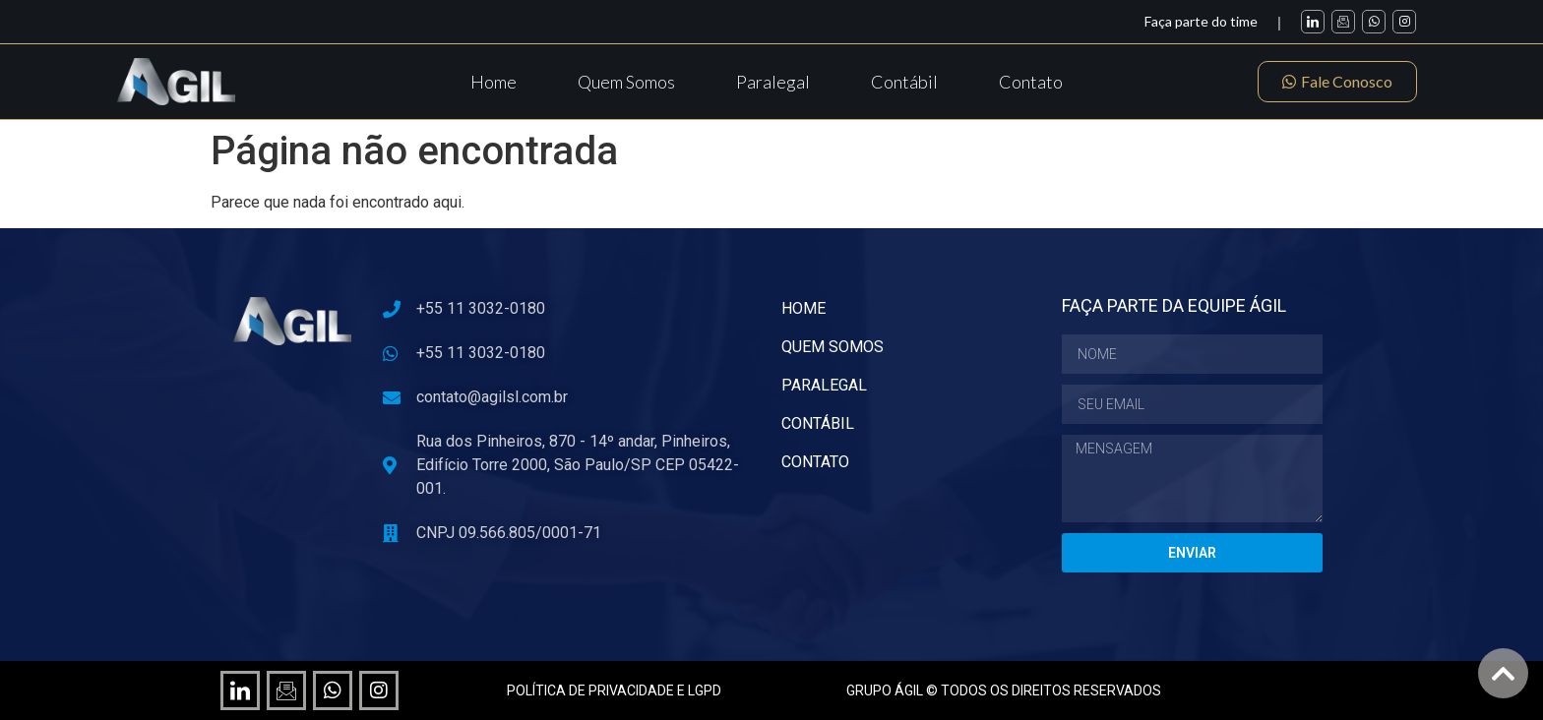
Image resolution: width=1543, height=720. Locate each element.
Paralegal (773, 81)
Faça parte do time (1201, 21)
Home (493, 81)
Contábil (904, 81)
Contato (1031, 81)
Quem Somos (626, 81)
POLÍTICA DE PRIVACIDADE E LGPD (614, 690)
